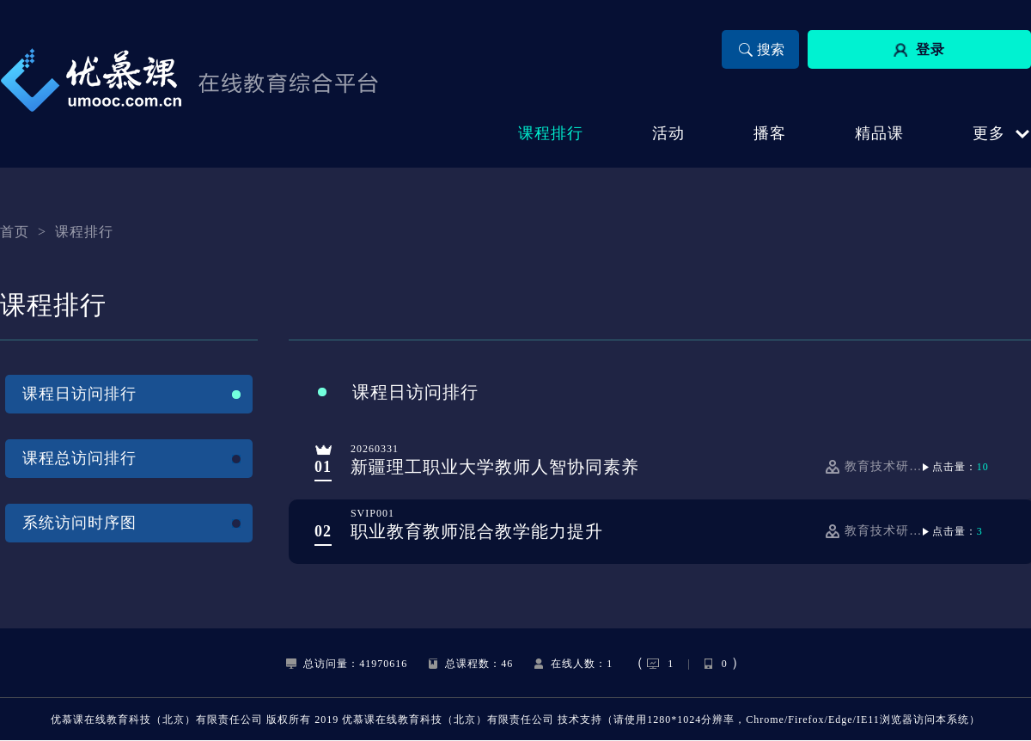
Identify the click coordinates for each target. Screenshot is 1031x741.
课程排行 (84, 231)
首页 (14, 231)
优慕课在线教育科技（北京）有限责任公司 (157, 719)
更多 (989, 133)
